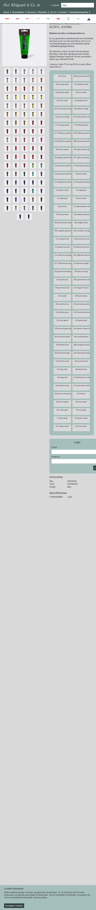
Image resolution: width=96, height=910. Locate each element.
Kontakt (63, 12)
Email (54, 453)
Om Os (53, 12)
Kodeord (55, 462)
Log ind (54, 5)
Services (31, 12)
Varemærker (18, 12)
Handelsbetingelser (78, 12)
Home (6, 12)
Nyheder (42, 12)
